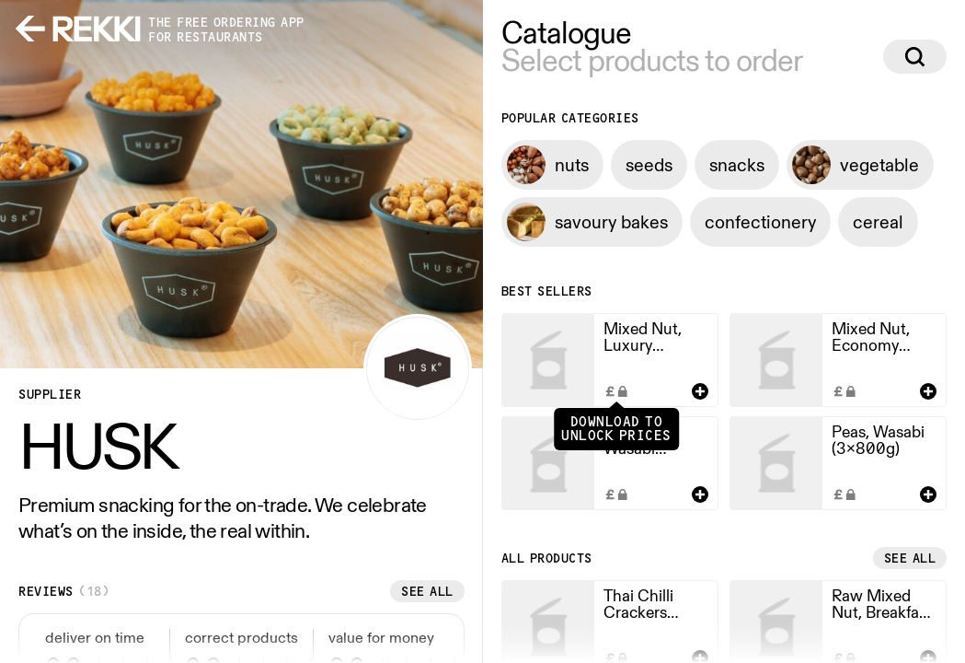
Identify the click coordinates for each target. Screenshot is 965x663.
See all (427, 591)
